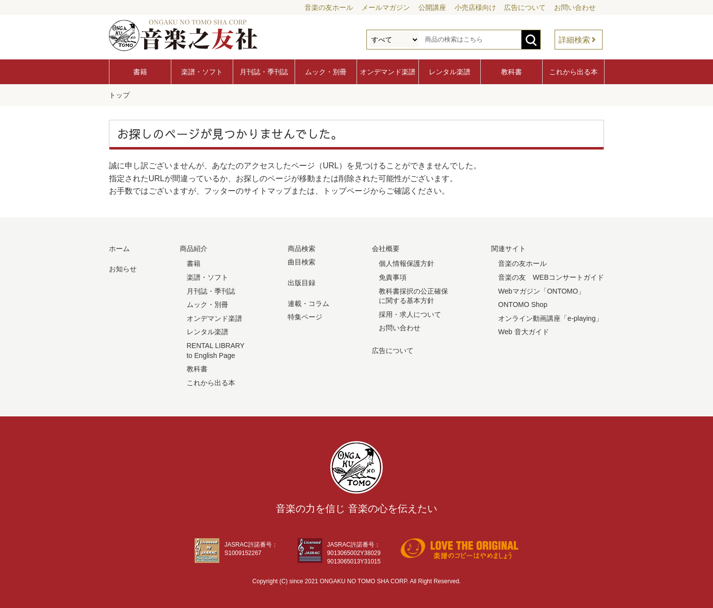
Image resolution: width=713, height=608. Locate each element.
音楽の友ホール (329, 7)
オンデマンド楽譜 (387, 72)
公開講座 (432, 7)
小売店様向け (475, 7)
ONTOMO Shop (522, 303)
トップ (119, 95)
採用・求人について (410, 313)
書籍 (140, 72)
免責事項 (393, 276)
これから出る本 (573, 72)
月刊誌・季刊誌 (264, 72)
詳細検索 (574, 40)
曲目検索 (301, 261)
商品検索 (301, 248)
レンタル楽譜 (449, 72)
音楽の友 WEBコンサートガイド (551, 276)
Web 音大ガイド (523, 331)
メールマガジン (385, 7)
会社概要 (386, 248)
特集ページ (305, 316)
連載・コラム (308, 302)
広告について (525, 7)
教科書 (511, 72)
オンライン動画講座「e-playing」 (550, 317)
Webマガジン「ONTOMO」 (541, 290)
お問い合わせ (575, 7)
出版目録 (301, 282)
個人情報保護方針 (406, 262)
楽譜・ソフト (202, 72)
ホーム (119, 248)
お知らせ (123, 268)
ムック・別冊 (326, 72)
